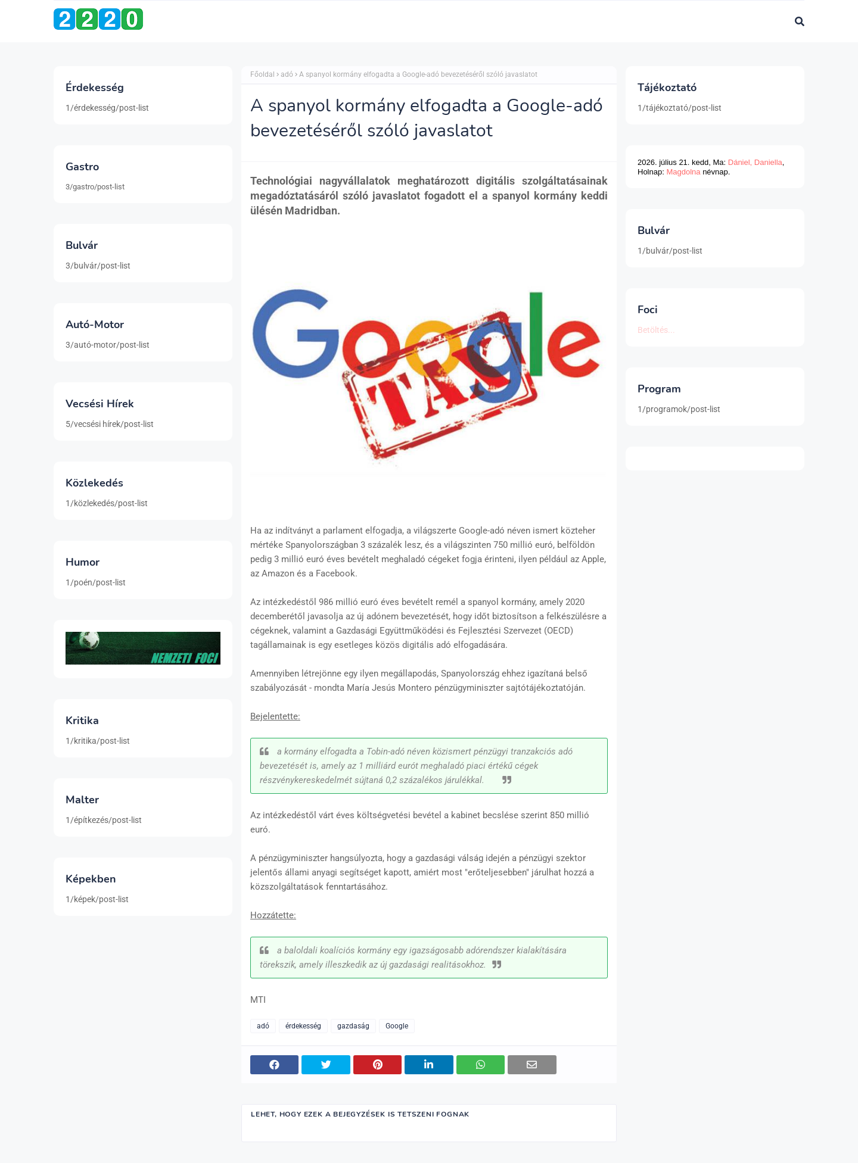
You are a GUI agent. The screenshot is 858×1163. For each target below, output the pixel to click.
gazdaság (353, 1026)
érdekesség (303, 1026)
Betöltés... (656, 330)
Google (397, 1026)
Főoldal (262, 74)
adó (287, 74)
